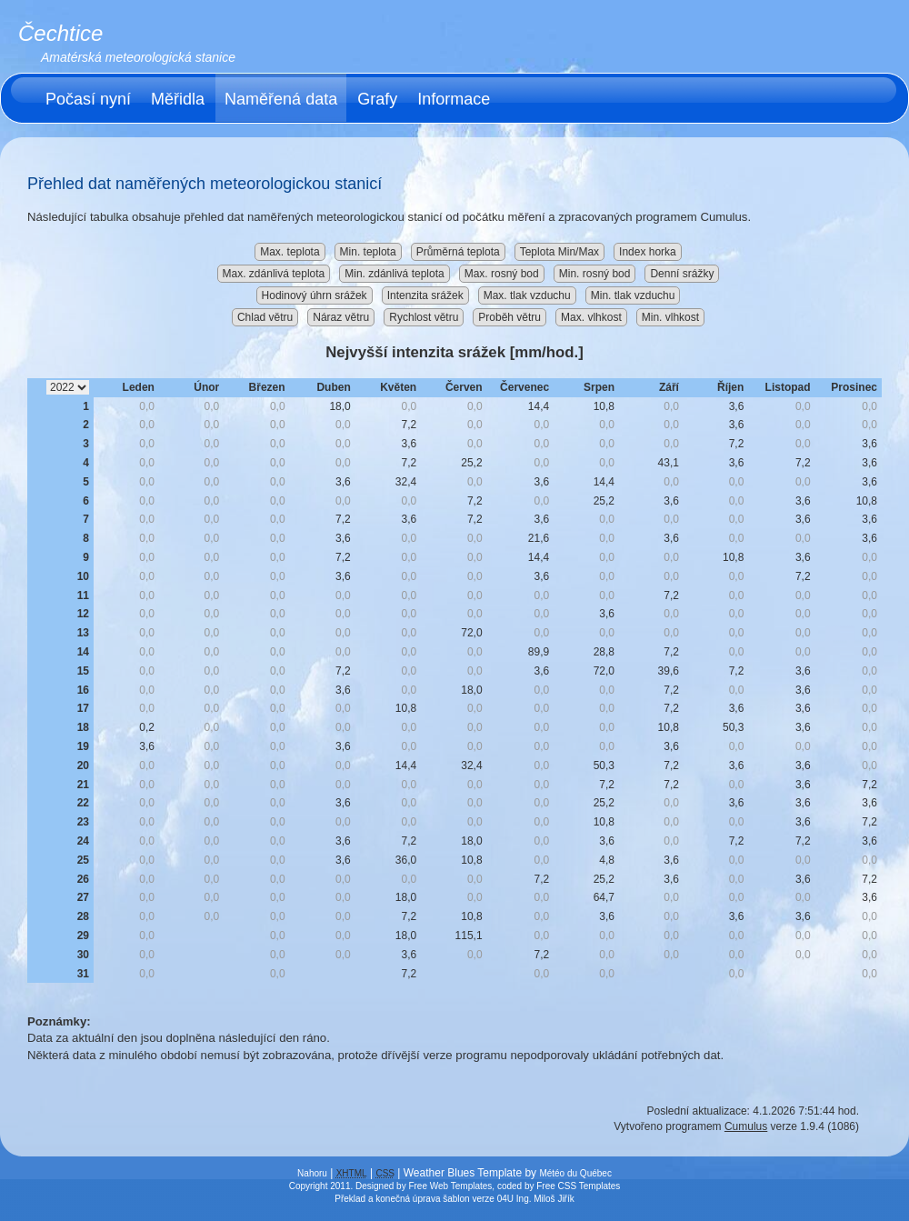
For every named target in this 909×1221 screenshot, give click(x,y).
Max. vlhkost (591, 317)
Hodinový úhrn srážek (314, 295)
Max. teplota (289, 251)
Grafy (377, 99)
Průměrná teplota (458, 251)
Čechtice (60, 33)
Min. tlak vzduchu (633, 295)
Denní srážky (682, 273)
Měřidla (178, 99)
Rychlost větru (423, 317)
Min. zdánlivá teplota (394, 273)
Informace (453, 99)
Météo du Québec (575, 1173)
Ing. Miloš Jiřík (545, 1199)
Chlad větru (265, 317)
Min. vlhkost (670, 317)
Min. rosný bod (595, 273)
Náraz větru (341, 317)
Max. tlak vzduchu (527, 295)
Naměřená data (281, 99)
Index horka (647, 251)
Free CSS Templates (578, 1186)
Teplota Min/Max (559, 251)
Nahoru (312, 1173)
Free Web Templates (450, 1186)
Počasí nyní (88, 99)
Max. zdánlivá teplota (274, 273)
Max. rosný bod (501, 273)
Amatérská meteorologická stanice (138, 57)
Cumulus (745, 1126)
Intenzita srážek (425, 295)
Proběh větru (509, 317)
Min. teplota (368, 251)
